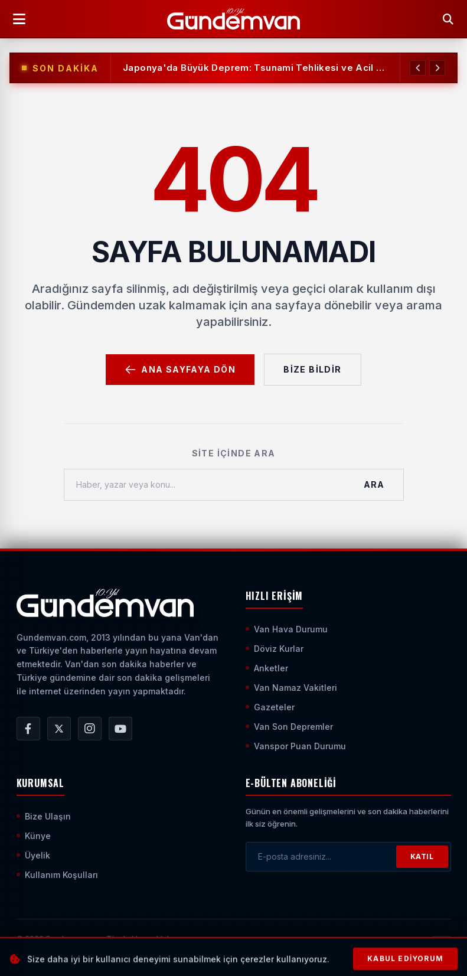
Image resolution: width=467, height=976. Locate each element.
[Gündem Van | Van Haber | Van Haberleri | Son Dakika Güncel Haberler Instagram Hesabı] (90, 728)
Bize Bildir (312, 369)
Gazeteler (270, 707)
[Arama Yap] (448, 19)
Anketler (267, 668)
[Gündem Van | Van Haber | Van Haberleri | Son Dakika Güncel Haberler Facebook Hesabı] (28, 728)
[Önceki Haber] (417, 68)
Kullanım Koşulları (57, 875)
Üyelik (33, 855)
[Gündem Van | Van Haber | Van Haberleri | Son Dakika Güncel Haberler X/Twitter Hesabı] (59, 728)
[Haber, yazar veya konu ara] (204, 484)
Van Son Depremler (289, 727)
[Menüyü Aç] (19, 19)
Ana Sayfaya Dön (180, 370)
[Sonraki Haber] (437, 68)
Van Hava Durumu (287, 629)
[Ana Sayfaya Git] (105, 603)
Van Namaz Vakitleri (291, 688)
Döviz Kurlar (274, 649)
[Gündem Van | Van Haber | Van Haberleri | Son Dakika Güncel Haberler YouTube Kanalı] (120, 728)
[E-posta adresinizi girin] (321, 857)
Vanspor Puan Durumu (296, 746)
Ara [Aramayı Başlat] (374, 484)
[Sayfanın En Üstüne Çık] (441, 945)
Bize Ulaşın (44, 816)
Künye (34, 836)
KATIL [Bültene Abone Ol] (422, 856)
